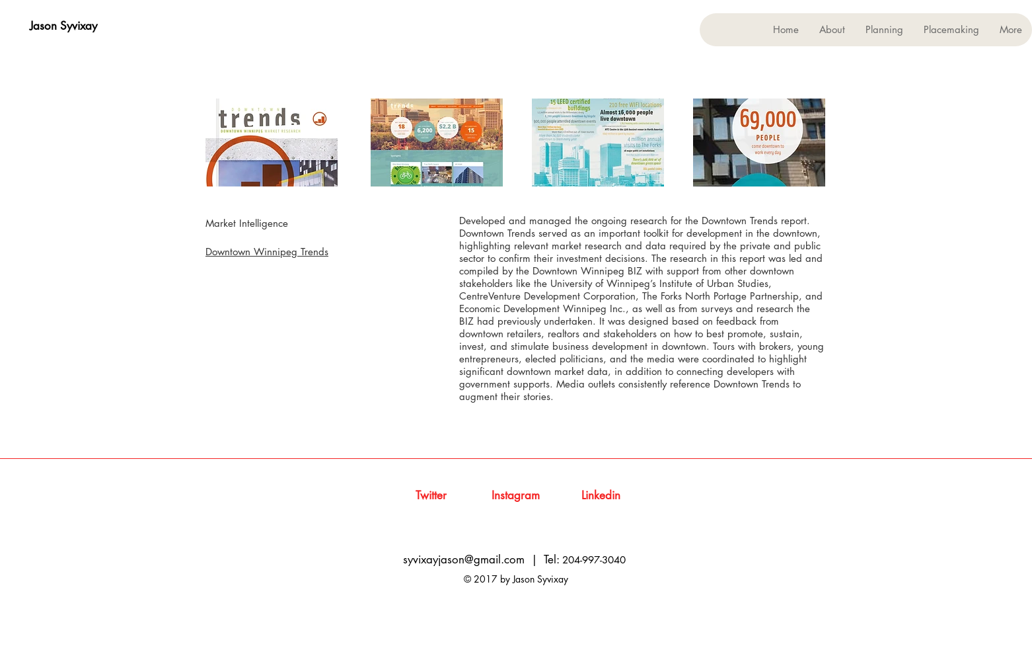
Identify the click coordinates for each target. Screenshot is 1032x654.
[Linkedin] (601, 496)
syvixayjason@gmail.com (464, 559)
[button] (884, 29)
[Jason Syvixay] (63, 26)
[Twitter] (431, 496)
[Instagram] (516, 496)
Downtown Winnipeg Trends (266, 251)
